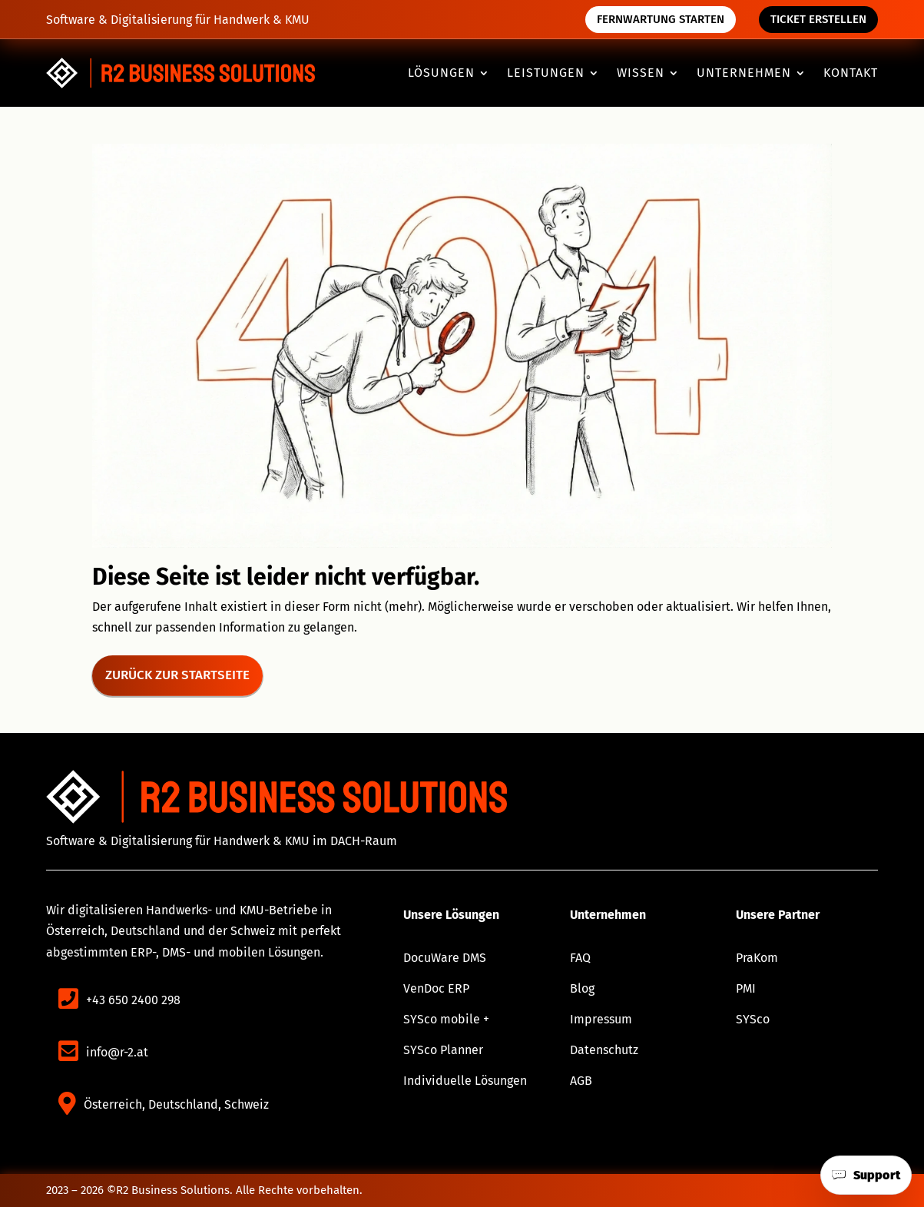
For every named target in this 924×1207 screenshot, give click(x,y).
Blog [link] (582, 988)
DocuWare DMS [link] (444, 957)
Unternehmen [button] (744, 74)
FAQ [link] (580, 957)
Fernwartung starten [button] (660, 19)
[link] (180, 73)
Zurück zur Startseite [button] (177, 675)
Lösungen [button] (441, 74)
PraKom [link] (757, 957)
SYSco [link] (753, 1019)
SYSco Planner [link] (443, 1050)
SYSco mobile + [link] (446, 1019)
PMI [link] (746, 988)
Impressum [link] (601, 1019)
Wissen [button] (640, 74)
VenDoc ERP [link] (436, 988)
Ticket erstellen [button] (818, 19)
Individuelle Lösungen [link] (465, 1080)
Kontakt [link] (850, 74)
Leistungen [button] (546, 74)
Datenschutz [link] (604, 1050)
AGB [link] (581, 1080)
